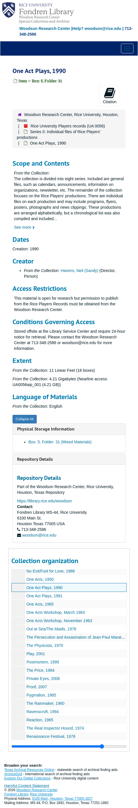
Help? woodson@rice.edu (96, 28)
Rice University (41, 794)
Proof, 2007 (36, 687)
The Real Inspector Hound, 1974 (55, 728)
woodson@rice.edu (39, 535)
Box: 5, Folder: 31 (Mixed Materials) (60, 442)
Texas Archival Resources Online (29, 770)
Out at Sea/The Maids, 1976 (51, 629)
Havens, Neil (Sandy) (79, 270)
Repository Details (35, 459)
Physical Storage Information (46, 429)
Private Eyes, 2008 (43, 678)
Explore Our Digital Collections (27, 778)
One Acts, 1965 (40, 604)
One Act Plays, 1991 (44, 596)
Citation (109, 95)
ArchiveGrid (13, 774)
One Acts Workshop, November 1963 (59, 620)
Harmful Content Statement (26, 785)
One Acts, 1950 (40, 579)
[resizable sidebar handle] (69, 746)
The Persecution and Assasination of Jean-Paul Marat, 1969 (79, 637)
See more (24, 227)
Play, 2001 (35, 653)
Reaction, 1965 (39, 720)
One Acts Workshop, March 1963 (55, 612)
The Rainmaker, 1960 (45, 703)
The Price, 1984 (40, 670)
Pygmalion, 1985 (41, 695)
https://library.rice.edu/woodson (44, 501)
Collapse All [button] (25, 419)
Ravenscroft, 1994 (42, 711)
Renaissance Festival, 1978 (50, 736)
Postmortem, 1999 (42, 662)
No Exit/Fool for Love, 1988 (50, 571)
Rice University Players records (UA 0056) (67, 126)
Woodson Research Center (44, 28)
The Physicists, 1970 (44, 645)
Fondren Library (16, 794)
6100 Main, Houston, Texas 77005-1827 (62, 799)
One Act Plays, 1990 (44, 587)
